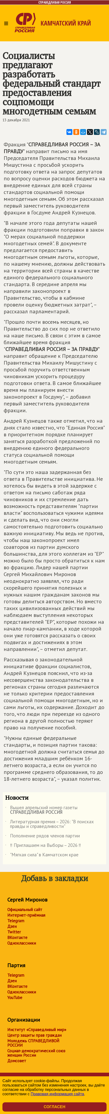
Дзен (12, 926)
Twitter (14, 932)
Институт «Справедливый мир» (36, 1029)
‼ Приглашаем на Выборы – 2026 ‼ (43, 846)
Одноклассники (21, 943)
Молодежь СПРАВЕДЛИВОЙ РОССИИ (33, 1043)
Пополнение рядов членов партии (42, 836)
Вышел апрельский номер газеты (41, 810)
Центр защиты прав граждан (34, 1035)
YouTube (14, 997)
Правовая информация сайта (57, 1094)
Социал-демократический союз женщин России (36, 1053)
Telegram (15, 921)
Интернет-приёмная (26, 915)
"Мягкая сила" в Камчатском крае (41, 855)
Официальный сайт (24, 909)
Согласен (54, 1107)
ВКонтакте (17, 937)
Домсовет (16, 1061)
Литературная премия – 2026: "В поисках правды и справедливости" (49, 824)
